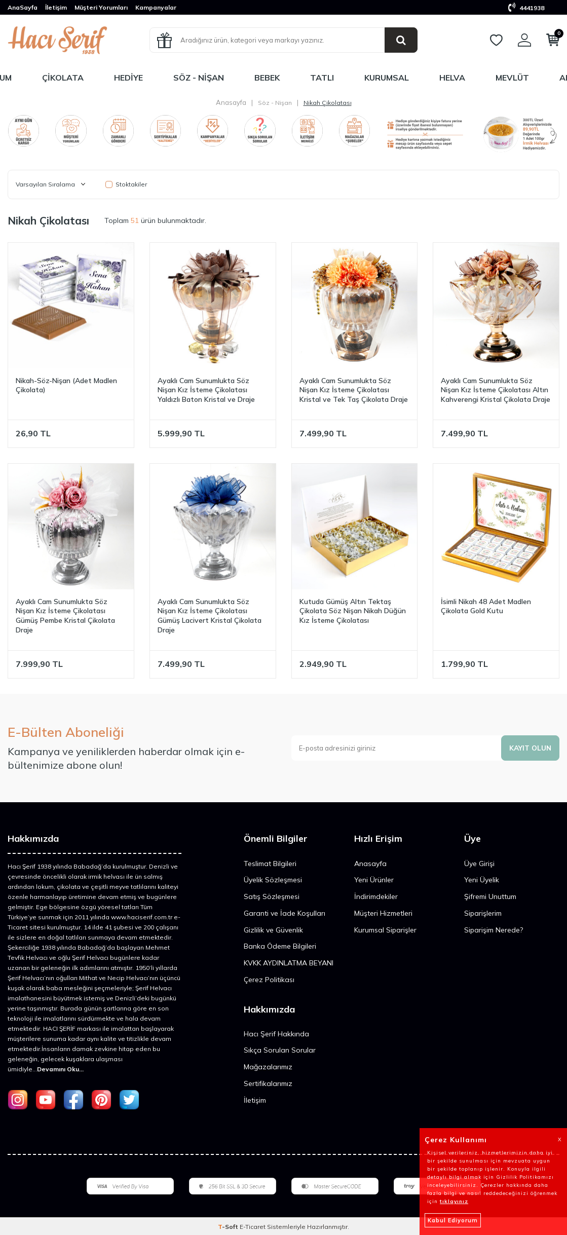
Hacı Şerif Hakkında (276, 1033)
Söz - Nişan (198, 77)
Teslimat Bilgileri (270, 863)
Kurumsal (386, 77)
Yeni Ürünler (374, 879)
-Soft (229, 1226)
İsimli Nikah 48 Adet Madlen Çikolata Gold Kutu (486, 606)
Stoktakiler (126, 184)
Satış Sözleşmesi (271, 896)
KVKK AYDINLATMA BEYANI (288, 962)
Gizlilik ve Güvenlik (273, 929)
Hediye (128, 77)
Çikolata (63, 77)
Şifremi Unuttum (490, 896)
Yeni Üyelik (481, 879)
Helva (452, 77)
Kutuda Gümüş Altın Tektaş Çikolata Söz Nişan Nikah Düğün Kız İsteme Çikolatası (352, 611)
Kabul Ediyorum (453, 1220)
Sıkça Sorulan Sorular (280, 1050)
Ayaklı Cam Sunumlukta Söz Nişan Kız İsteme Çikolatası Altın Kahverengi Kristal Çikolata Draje (495, 390)
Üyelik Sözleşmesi (273, 879)
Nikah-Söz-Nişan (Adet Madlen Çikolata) (66, 385)
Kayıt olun (529, 748)
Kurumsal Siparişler (385, 929)
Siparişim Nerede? (493, 929)
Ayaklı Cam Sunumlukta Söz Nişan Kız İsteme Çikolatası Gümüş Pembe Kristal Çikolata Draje (65, 615)
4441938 (526, 8)
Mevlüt (512, 77)
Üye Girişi (479, 863)
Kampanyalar (155, 7)
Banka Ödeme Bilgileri (280, 946)
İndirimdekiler (376, 896)
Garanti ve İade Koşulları (284, 913)
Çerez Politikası (269, 979)
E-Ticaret (253, 1226)
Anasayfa (231, 102)
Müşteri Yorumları (101, 7)
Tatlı (322, 77)
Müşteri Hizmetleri (383, 913)
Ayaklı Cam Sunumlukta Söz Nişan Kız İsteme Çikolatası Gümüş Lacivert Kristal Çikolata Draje (209, 615)
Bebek (267, 77)
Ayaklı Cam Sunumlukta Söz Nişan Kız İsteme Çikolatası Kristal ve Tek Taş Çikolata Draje (353, 390)
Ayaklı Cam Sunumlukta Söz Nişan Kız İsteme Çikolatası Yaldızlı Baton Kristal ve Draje (206, 390)
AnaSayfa (22, 7)
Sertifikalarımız (268, 1083)
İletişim (56, 7)
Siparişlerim (483, 913)
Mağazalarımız (268, 1066)
